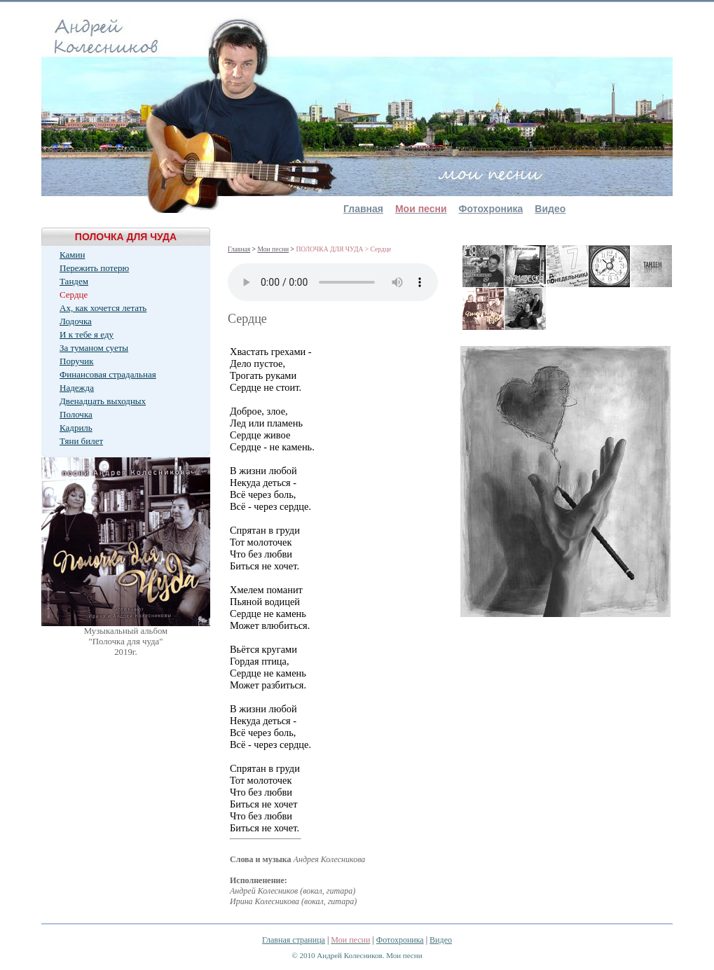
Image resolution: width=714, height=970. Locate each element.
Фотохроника (491, 208)
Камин (72, 254)
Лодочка (76, 321)
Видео (550, 208)
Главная (363, 208)
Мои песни (273, 249)
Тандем (74, 281)
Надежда (77, 387)
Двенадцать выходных (103, 401)
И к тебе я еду (87, 334)
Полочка (76, 414)
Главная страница (293, 940)
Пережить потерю (94, 268)
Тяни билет (81, 441)
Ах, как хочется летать (103, 308)
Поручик (77, 361)
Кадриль (76, 427)
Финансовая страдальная (108, 374)
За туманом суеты (94, 347)
